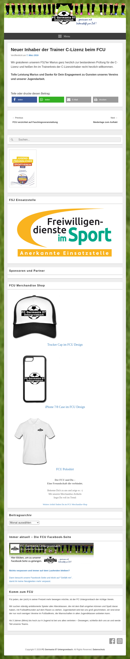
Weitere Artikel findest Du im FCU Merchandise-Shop (65, 504)
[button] (24, 100)
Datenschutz (99, 649)
